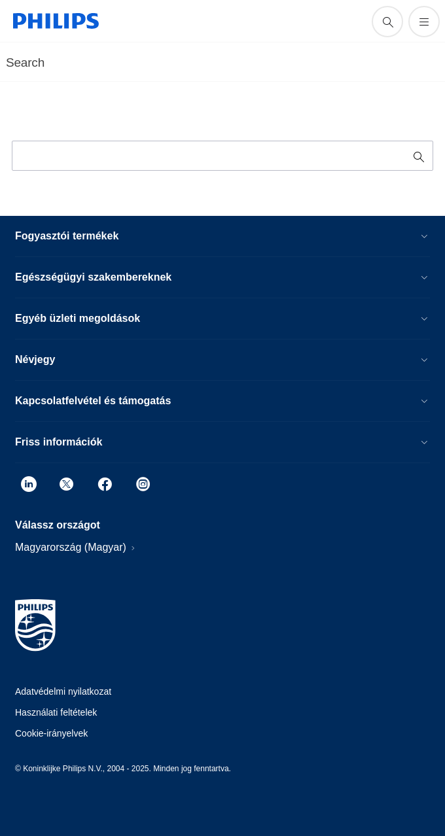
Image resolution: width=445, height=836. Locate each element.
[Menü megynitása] (424, 21)
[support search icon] (387, 21)
